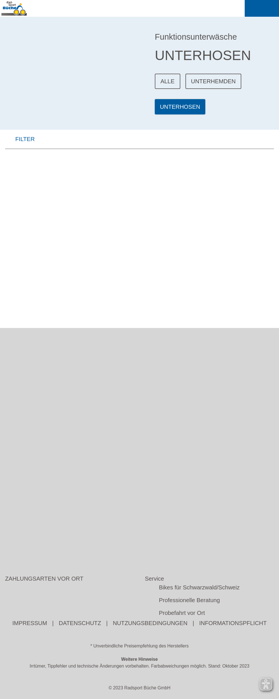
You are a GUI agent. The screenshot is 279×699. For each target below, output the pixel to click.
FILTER (20, 140)
